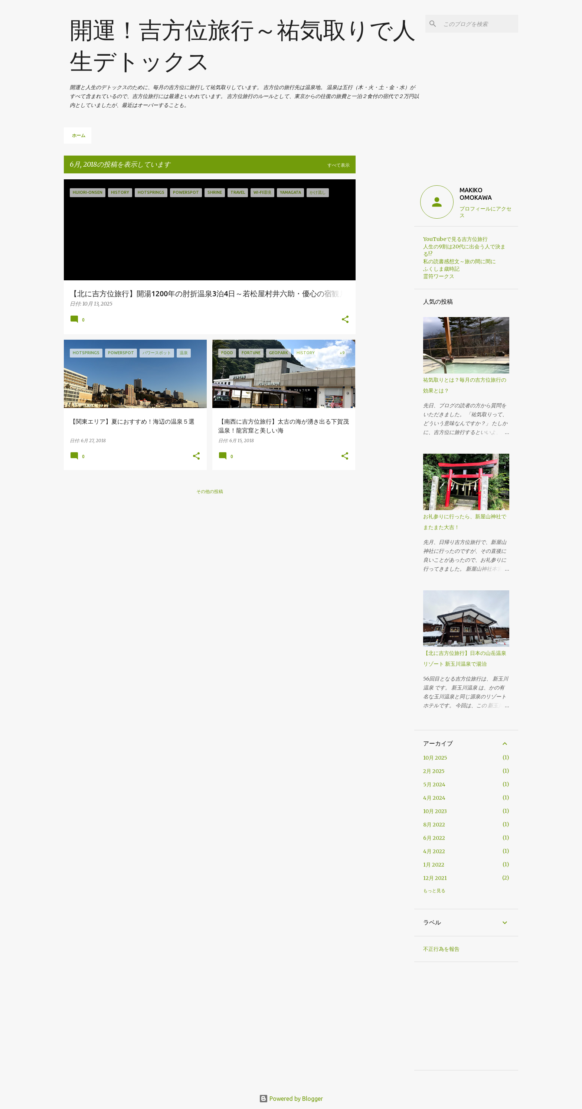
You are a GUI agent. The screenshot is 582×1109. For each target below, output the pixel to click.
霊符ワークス (438, 276)
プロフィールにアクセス (485, 212)
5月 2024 (434, 784)
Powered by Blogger (291, 1098)
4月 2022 (434, 851)
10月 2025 (435, 757)
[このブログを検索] (479, 24)
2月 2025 (434, 771)
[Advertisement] (385, 290)
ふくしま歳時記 (441, 268)
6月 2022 (434, 838)
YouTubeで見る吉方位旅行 (455, 239)
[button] (345, 320)
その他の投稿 (209, 491)
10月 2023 (435, 811)
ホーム (78, 135)
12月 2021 (435, 878)
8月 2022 (434, 824)
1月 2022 (433, 864)
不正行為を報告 (441, 949)
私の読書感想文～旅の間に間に (459, 261)
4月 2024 (434, 798)
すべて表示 (338, 165)
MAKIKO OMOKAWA (476, 194)
